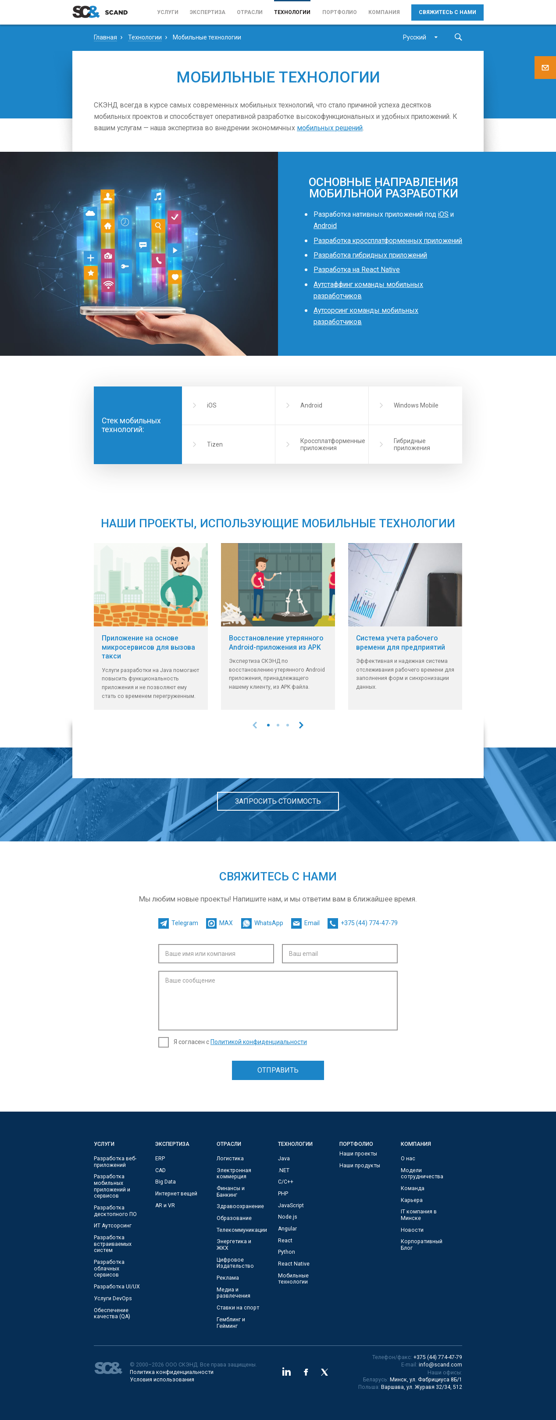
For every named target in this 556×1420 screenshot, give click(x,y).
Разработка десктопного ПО (115, 1211)
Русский (414, 37)
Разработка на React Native (357, 269)
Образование (234, 1218)
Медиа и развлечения (233, 1293)
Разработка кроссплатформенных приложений (388, 240)
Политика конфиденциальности (172, 1372)
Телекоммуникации (242, 1230)
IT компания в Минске (419, 1215)
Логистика (230, 1158)
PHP (283, 1194)
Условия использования (162, 1380)
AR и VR (165, 1205)
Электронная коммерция (234, 1173)
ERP (160, 1158)
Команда (412, 1188)
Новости (412, 1230)
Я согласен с (240, 1041)
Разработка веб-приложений (115, 1161)
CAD (160, 1170)
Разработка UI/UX (117, 1287)
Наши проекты (358, 1154)
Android (325, 226)
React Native (294, 1264)
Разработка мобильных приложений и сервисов (112, 1186)
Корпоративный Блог (421, 1244)
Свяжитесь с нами (447, 12)
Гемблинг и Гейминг (231, 1322)
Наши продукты (359, 1165)
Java (284, 1158)
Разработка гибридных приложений (370, 255)
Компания (384, 12)
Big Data (165, 1182)
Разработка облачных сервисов (109, 1268)
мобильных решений (330, 128)
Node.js (287, 1217)
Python (286, 1252)
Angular (287, 1229)
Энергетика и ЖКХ (234, 1244)
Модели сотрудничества (422, 1173)
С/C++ (285, 1182)
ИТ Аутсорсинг (113, 1226)
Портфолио (339, 12)
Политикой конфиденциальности (258, 1041)
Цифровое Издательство (235, 1263)
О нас (408, 1158)
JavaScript (291, 1205)
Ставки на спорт (238, 1308)
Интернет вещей (176, 1194)
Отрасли (250, 12)
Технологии (292, 12)
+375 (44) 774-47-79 (437, 1357)
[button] (268, 725)
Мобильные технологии (293, 1279)
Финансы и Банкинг (231, 1191)
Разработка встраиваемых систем (113, 1243)
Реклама (228, 1278)
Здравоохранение (240, 1206)
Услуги (167, 12)
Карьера (412, 1200)
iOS (443, 214)
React (285, 1241)
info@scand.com (440, 1365)
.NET (283, 1170)
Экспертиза (207, 12)
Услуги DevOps (113, 1298)
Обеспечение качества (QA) (112, 1313)
